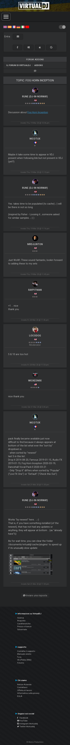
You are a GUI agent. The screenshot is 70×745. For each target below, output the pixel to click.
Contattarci (22, 687)
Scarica (20, 618)
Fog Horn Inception (37, 112)
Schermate (22, 629)
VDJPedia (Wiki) (24, 660)
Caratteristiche (23, 623)
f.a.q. (19, 657)
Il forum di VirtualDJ (18, 65)
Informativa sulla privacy (28, 693)
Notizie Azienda (24, 684)
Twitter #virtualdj (26, 726)
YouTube (22, 720)
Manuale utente (24, 654)
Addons (38, 65)
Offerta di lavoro (24, 690)
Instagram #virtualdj (27, 723)
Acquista (21, 620)
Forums (20, 663)
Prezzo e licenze (24, 626)
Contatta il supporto (26, 651)
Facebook (22, 718)
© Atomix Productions (35, 742)
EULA (19, 696)
